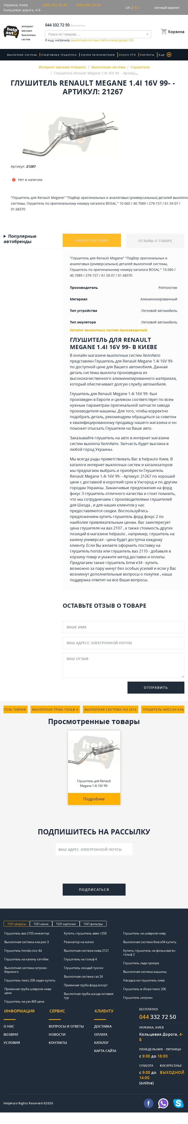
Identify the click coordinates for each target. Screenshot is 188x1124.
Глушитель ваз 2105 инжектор (26, 933)
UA (128, 7)
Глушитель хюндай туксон (83, 968)
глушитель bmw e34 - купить (131, 562)
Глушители (115, 428)
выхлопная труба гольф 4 (55, 709)
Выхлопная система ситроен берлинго (25, 970)
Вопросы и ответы (66, 1025)
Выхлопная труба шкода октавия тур (88, 996)
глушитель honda (86, 551)
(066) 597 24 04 (89, 5)
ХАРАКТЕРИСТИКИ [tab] (92, 240)
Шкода (83, 505)
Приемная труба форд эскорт (86, 985)
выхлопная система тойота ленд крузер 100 (102, 40)
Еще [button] (161, 54)
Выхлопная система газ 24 (83, 976)
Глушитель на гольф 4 (80, 959)
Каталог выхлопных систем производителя (108, 330)
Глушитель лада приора (141, 963)
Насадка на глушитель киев (143, 980)
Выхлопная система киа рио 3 (26, 942)
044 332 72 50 (57, 25)
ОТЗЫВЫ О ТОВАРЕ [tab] (155, 240)
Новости (57, 1033)
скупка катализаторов (97, 54)
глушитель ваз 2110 (129, 551)
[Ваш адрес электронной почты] (94, 849)
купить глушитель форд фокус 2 (128, 516)
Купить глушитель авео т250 (85, 933)
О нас (9, 1025)
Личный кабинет (167, 8)
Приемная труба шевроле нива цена (27, 991)
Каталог (101, 1041)
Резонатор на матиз (79, 942)
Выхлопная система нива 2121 (86, 950)
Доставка (103, 1025)
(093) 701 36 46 (55, 5)
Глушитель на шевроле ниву (144, 933)
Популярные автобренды (20, 239)
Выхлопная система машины (145, 971)
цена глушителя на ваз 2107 (96, 528)
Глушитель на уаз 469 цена (24, 1001)
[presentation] (94, 870)
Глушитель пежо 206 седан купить (29, 980)
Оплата (100, 1033)
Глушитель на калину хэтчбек (26, 959)
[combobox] (98, 34)
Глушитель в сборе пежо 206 (144, 989)
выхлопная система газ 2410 (111, 709)
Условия (12, 1041)
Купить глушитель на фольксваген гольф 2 (149, 952)
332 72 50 (159, 1017)
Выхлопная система (22, 54)
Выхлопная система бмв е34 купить (149, 942)
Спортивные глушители (58, 54)
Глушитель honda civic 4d (23, 950)
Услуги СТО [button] (125, 54)
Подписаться (94, 889)
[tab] (26, 1013)
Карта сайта (105, 1049)
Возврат (11, 1033)
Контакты (145, 54)
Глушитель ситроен (137, 997)
